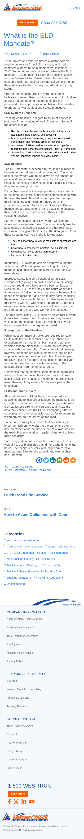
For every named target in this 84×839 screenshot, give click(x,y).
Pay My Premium (17, 742)
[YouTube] (32, 801)
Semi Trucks (47, 558)
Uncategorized (16, 583)
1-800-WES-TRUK (29, 786)
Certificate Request (17, 759)
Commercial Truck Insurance (24, 546)
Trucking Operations (19, 577)
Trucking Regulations (21, 466)
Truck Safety (52, 565)
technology (20, 469)
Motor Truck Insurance (54, 552)
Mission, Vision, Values (20, 652)
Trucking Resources (18, 706)
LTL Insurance (26, 552)
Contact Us (13, 734)
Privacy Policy (15, 661)
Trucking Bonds (54, 571)
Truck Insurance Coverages (22, 635)
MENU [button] (76, 8)
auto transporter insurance (23, 540)
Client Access (14, 767)
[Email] (59, 460)
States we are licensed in (21, 627)
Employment (14, 644)
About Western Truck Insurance (25, 618)
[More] (73, 460)
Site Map (12, 680)
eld (10, 469)
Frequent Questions (18, 697)
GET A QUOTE (27, 22)
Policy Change (15, 751)
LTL (9, 552)
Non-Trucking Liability (20, 558)
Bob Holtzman (51, 53)
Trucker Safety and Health (23, 571)
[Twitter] (46, 460)
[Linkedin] (53, 460)
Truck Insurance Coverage (23, 565)
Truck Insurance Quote (20, 725)
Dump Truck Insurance (62, 546)
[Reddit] (66, 460)
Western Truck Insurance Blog (24, 689)
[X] (16, 801)
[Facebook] (39, 460)
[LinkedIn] (23, 801)
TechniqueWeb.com (32, 830)
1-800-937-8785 (54, 23)
